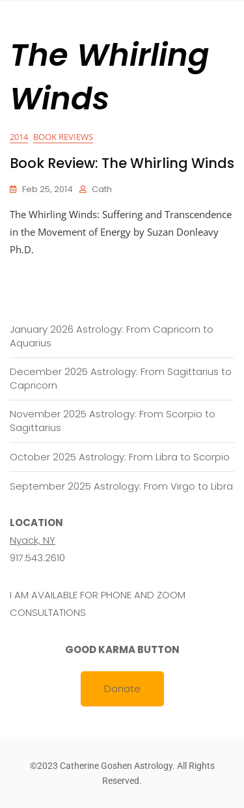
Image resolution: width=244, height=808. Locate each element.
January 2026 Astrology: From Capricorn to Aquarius (111, 336)
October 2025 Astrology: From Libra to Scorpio (120, 457)
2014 (19, 137)
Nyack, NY (32, 540)
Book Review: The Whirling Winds (122, 163)
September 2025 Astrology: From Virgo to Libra (121, 486)
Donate (122, 688)
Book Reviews (63, 137)
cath (102, 189)
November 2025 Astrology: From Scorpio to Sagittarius (112, 420)
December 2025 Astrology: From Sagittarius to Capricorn (121, 378)
